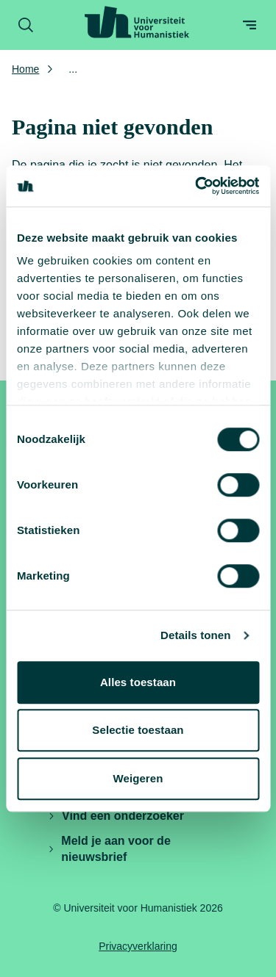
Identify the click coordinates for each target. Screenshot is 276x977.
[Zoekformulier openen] (26, 25)
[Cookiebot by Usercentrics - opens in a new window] (196, 185)
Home (25, 69)
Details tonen (195, 635)
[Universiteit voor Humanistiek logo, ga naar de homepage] (137, 22)
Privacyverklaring (138, 946)
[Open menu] (249, 25)
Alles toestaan (138, 682)
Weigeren (138, 778)
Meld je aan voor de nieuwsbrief (109, 848)
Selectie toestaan (137, 730)
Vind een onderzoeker (115, 816)
